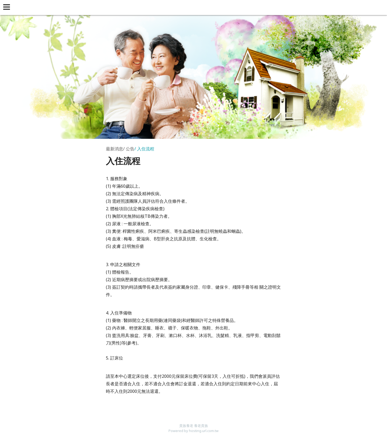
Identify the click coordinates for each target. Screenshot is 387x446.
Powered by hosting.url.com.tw (193, 430)
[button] (7, 7)
